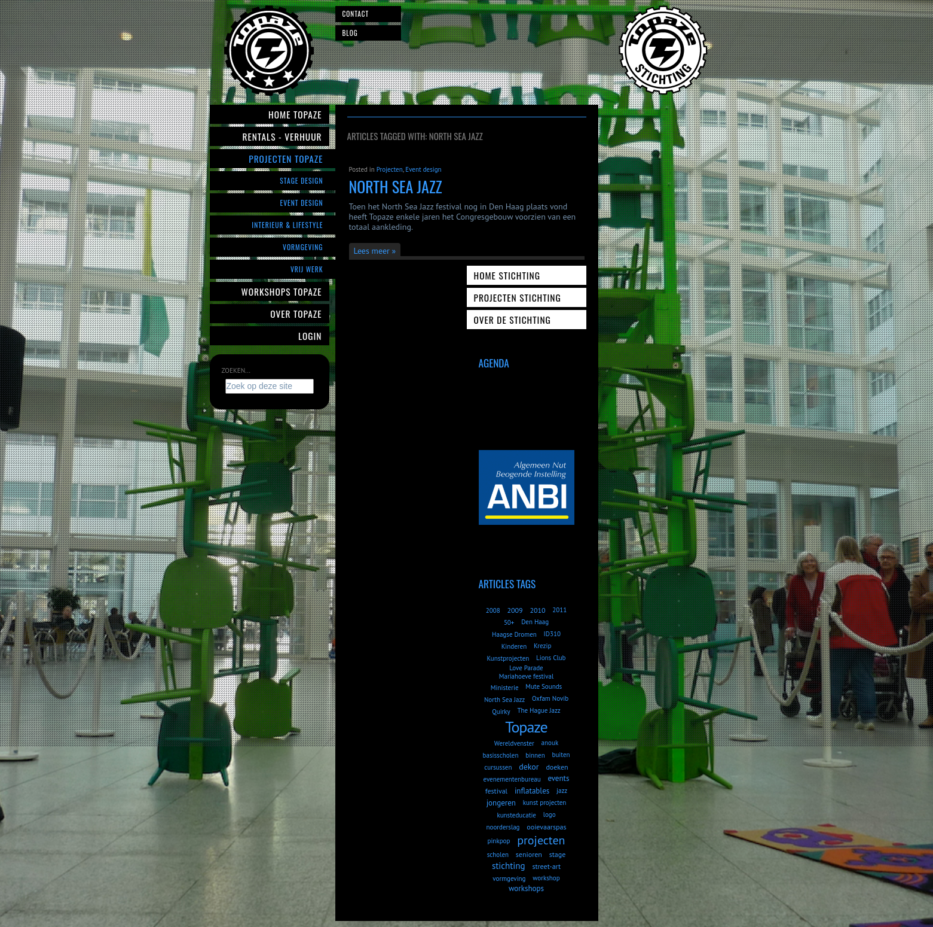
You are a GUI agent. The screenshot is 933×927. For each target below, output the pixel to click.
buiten (561, 754)
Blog (350, 33)
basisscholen (501, 755)
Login (310, 335)
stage (557, 854)
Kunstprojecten (508, 658)
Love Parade (526, 668)
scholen (498, 854)
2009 (514, 610)
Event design (423, 169)
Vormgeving (303, 247)
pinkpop (498, 841)
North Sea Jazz (395, 186)
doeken (557, 766)
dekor (529, 766)
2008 (493, 610)
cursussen (498, 767)
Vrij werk (306, 269)
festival (496, 790)
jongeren (501, 803)
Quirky (501, 711)
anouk (550, 742)
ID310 (552, 634)
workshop (546, 878)
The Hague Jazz (538, 710)
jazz (561, 790)
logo (549, 814)
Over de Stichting (512, 319)
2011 (559, 610)
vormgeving (508, 878)
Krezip (542, 646)
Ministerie (505, 687)
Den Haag (535, 622)
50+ (509, 622)
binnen (535, 755)
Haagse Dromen (514, 634)
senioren (529, 854)
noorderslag (503, 827)
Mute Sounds (543, 686)
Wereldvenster (514, 743)
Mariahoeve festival (526, 676)
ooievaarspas (546, 826)
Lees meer (372, 250)
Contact (355, 14)
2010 (537, 610)
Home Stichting (507, 275)
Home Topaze (295, 114)
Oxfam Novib (550, 698)
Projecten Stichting (517, 297)
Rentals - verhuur (282, 136)
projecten (541, 840)
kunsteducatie (516, 815)
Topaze (526, 727)
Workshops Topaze (281, 291)
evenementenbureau (512, 779)
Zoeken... (236, 370)
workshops (526, 888)
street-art (546, 866)
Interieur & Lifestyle (287, 225)
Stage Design (301, 180)
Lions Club (550, 658)
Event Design (301, 202)
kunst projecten (545, 802)
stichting (508, 865)
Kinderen (514, 646)
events (558, 778)
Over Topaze (296, 313)
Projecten (390, 169)
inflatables (532, 791)
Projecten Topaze (286, 158)
